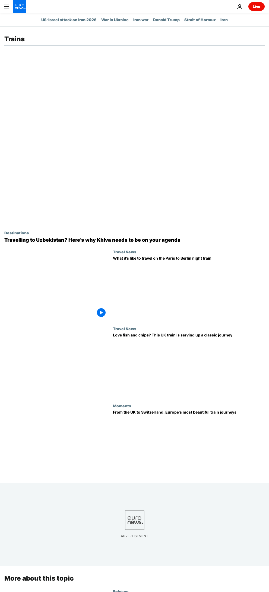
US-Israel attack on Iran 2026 (69, 19)
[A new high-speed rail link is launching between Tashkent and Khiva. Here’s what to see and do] (134, 240)
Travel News (124, 252)
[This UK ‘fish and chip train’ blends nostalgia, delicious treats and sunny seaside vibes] (189, 365)
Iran (224, 19)
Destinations (16, 233)
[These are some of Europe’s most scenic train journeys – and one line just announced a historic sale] (189, 442)
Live (256, 6)
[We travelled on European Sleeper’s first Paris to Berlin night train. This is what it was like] (189, 288)
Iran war (140, 19)
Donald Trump (166, 19)
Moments (122, 406)
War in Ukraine (115, 19)
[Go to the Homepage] (19, 6)
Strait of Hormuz (200, 19)
